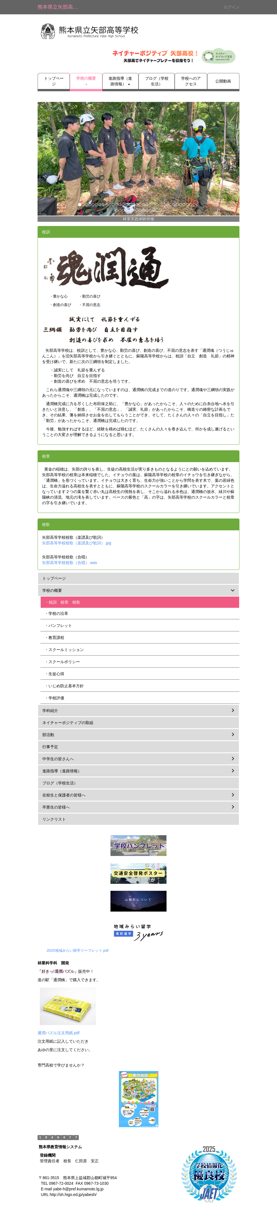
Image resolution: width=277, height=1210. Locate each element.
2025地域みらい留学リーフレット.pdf (78, 950)
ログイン (231, 7)
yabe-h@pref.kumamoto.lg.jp (78, 1189)
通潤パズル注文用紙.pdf (58, 1033)
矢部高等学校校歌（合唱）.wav (69, 562)
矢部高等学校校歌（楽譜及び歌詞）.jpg (76, 543)
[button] (86, 81)
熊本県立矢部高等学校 (61, 7)
